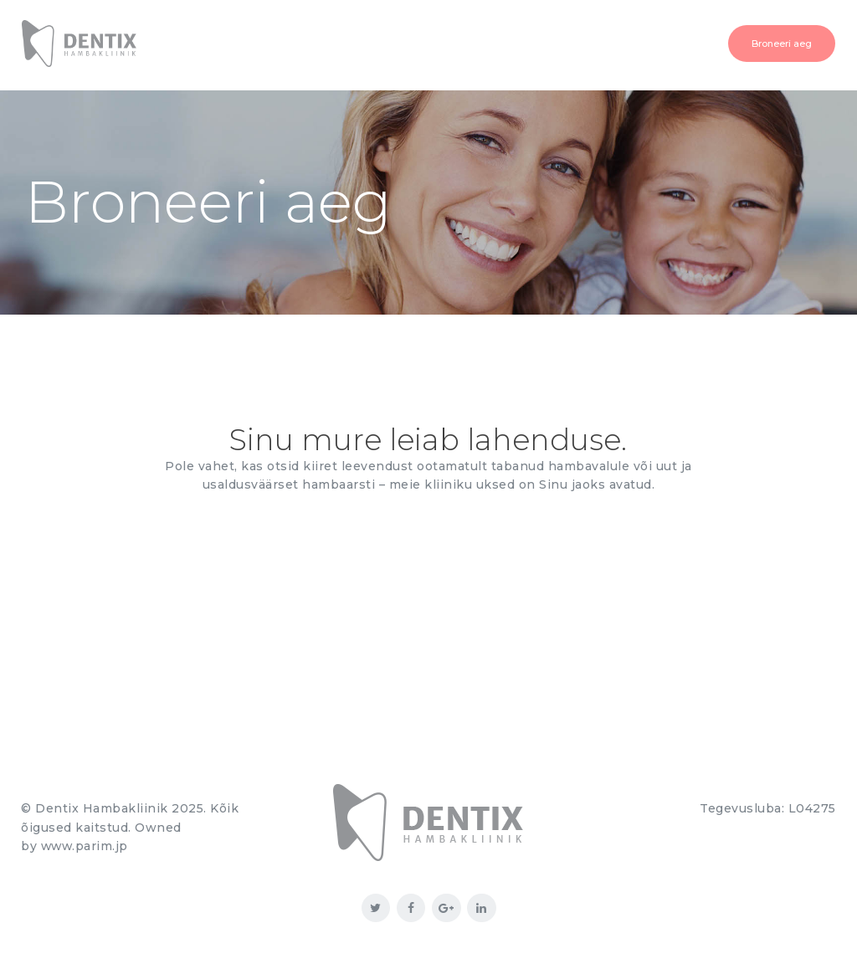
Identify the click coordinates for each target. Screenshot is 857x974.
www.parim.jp (86, 846)
